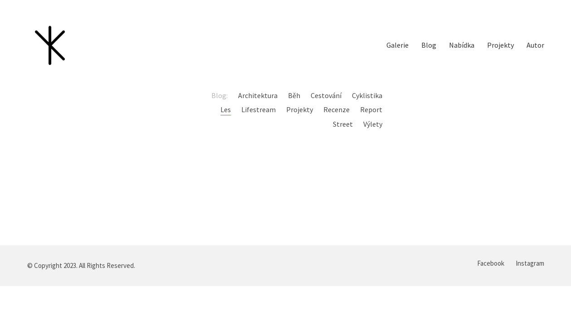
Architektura (258, 95)
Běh (294, 95)
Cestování (326, 95)
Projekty (299, 109)
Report (371, 109)
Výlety (372, 124)
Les (225, 109)
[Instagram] (530, 263)
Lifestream (258, 109)
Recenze (336, 109)
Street (343, 124)
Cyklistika (367, 95)
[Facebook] (490, 263)
